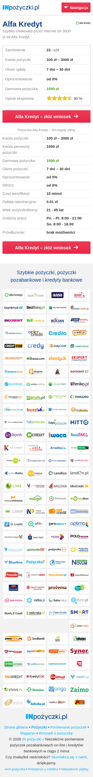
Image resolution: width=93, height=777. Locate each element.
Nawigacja (76, 7)
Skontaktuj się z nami (69, 757)
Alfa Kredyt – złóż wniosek (46, 116)
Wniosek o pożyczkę (56, 733)
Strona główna (16, 727)
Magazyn (27, 733)
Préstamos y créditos (43, 769)
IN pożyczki (31, 739)
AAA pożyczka (15, 769)
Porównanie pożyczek (68, 727)
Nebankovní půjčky (75, 769)
